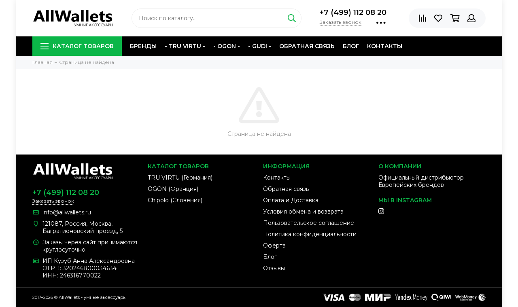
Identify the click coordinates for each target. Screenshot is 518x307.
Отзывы (274, 268)
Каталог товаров (77, 46)
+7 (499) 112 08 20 (353, 12)
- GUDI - (259, 46)
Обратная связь (307, 46)
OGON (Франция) (173, 189)
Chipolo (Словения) (175, 200)
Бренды (143, 46)
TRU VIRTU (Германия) (180, 177)
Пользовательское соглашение (308, 223)
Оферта (274, 245)
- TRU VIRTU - (185, 46)
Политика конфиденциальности (310, 234)
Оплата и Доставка (290, 200)
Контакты (384, 46)
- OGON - (226, 46)
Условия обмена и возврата (303, 211)
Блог (351, 46)
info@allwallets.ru (66, 212)
